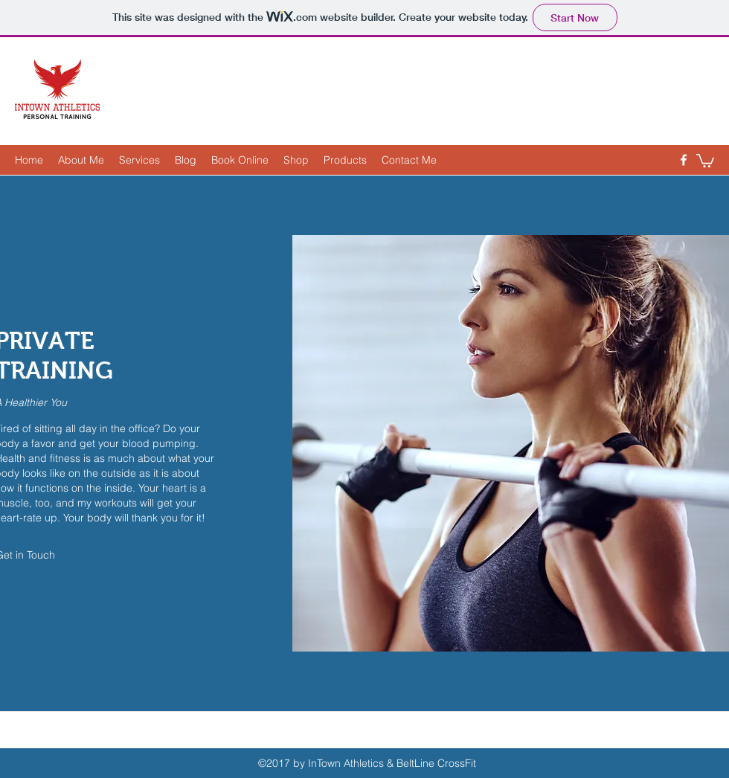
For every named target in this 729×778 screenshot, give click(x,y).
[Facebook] (683, 159)
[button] (705, 159)
